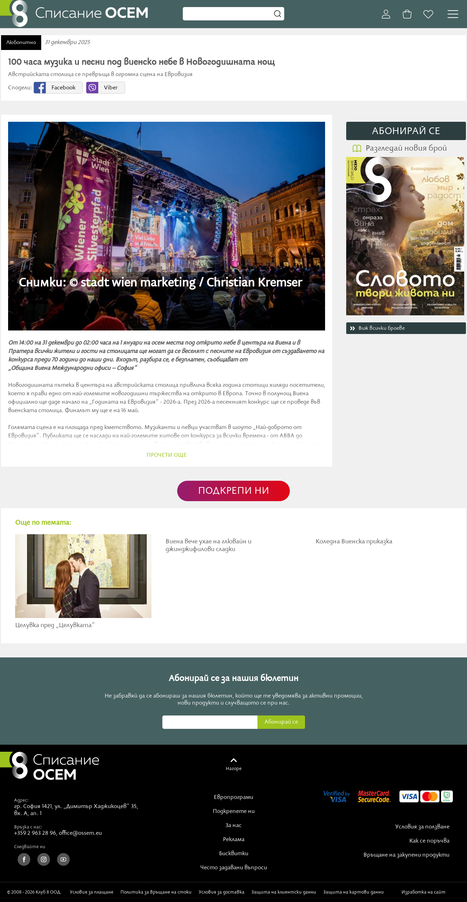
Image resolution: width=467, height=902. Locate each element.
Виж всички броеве (382, 328)
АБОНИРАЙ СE (406, 131)
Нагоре (234, 768)
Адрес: (21, 800)
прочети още (167, 455)
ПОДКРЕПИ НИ (233, 491)
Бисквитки (233, 853)
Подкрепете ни (234, 811)
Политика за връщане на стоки (156, 892)
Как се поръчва (429, 841)
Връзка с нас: (28, 827)
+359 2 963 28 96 (35, 833)
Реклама (233, 839)
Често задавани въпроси (233, 867)
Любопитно (21, 42)
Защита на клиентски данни (283, 892)
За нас (233, 825)
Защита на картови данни (353, 892)
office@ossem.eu (80, 833)
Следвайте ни (29, 847)
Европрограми (233, 797)
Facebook (63, 88)
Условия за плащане (91, 892)
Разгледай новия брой (406, 148)
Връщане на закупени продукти (406, 855)
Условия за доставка (221, 892)
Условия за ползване (422, 827)
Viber (111, 88)
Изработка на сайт (430, 892)
